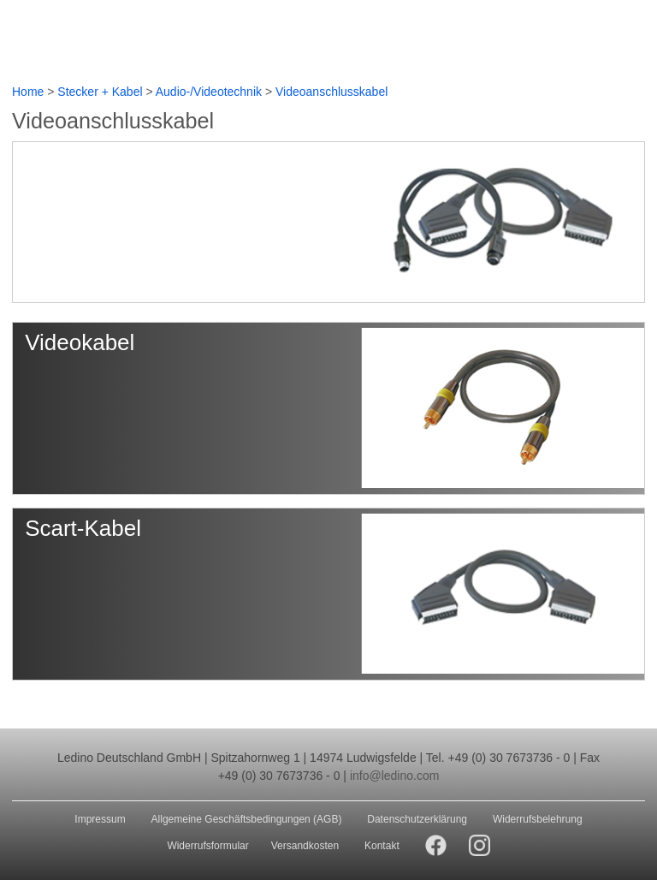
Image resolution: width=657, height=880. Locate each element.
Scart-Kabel (83, 528)
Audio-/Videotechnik (209, 91)
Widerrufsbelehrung (538, 819)
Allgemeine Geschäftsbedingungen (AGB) (246, 819)
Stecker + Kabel (99, 91)
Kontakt (382, 846)
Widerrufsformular (207, 846)
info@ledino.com (395, 775)
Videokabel (79, 342)
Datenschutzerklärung (417, 819)
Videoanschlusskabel (331, 91)
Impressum (99, 819)
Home (28, 91)
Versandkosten (305, 846)
